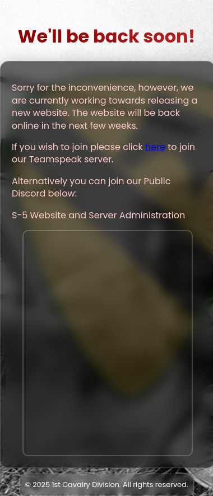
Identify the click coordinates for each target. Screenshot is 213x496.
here (155, 147)
